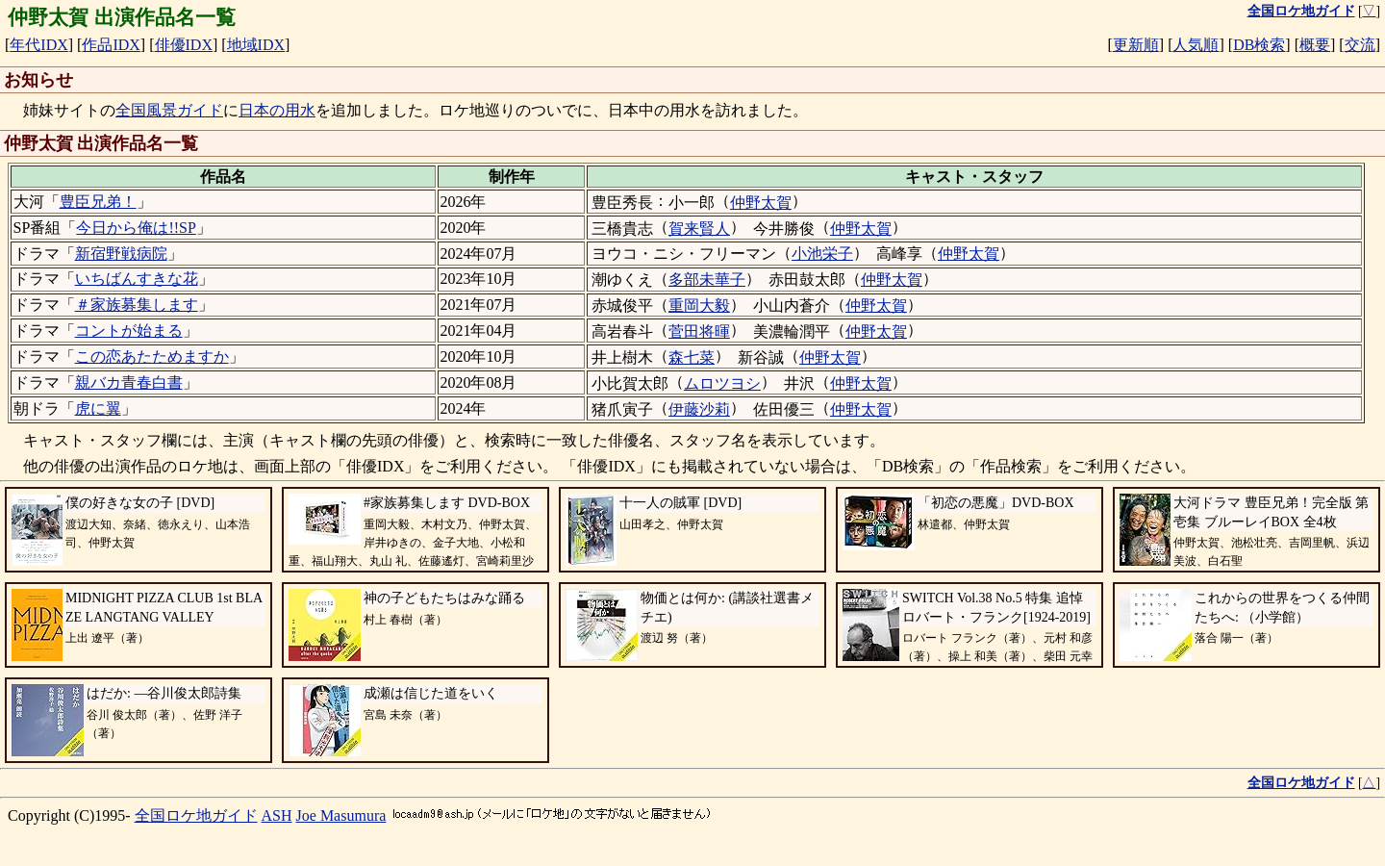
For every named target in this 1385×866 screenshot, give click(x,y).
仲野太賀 (761, 202)
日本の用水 (277, 110)
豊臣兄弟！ (98, 201)
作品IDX (110, 45)
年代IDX (38, 45)
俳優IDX (184, 45)
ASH (277, 815)
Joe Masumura (341, 815)
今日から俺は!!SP (135, 227)
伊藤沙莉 (699, 409)
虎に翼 (98, 408)
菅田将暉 (699, 331)
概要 (1314, 45)
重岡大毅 (699, 305)
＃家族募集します (136, 304)
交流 (1360, 45)
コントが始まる (129, 330)
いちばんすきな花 (136, 278)
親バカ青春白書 (129, 382)
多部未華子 (706, 279)
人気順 (1195, 45)
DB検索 (1259, 45)
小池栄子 (822, 253)
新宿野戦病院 (121, 253)
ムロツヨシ (722, 383)
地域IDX (256, 45)
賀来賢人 (699, 228)
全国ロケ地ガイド (196, 815)
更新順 (1136, 45)
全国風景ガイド (169, 110)
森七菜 (691, 357)
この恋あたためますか (152, 356)
